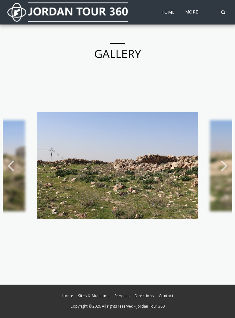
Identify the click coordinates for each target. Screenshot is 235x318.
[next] (223, 166)
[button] (223, 12)
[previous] (12, 166)
